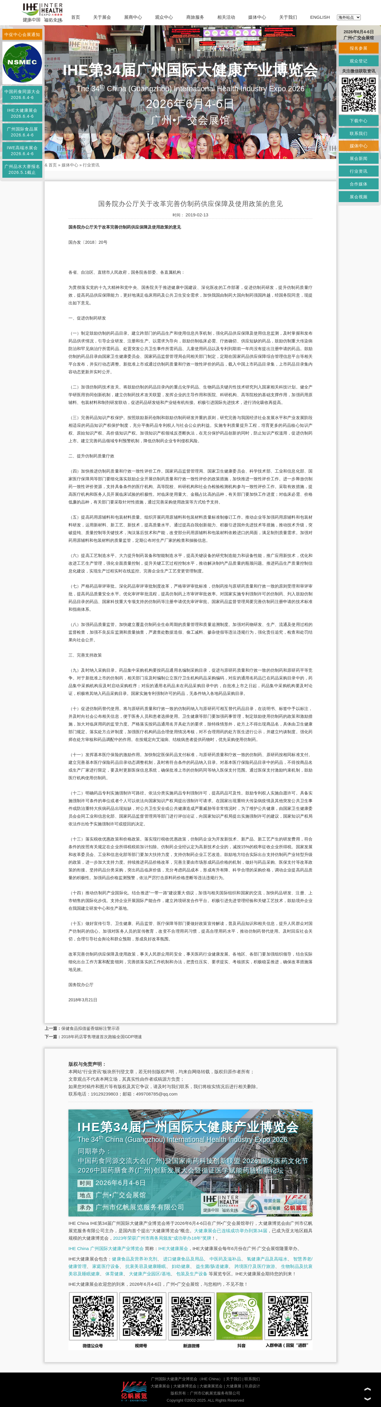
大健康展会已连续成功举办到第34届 (230, 1230)
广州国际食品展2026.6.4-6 (22, 132)
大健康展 (233, 1386)
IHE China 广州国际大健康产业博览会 (106, 1248)
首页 (75, 17)
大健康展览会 (211, 1386)
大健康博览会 (184, 1386)
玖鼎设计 (252, 1386)
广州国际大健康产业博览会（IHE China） (187, 1379)
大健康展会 (160, 1386)
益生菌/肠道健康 (212, 1266)
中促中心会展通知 (22, 34)
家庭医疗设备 (105, 1266)
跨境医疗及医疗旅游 (255, 1266)
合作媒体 (359, 184)
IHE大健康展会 (173, 1248)
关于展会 (102, 17)
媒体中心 (257, 17)
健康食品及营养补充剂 (134, 1258)
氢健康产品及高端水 (267, 1258)
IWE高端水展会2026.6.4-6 (22, 150)
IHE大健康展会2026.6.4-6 (22, 113)
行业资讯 (91, 165)
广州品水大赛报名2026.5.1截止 (22, 169)
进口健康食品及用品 (183, 1258)
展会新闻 (359, 158)
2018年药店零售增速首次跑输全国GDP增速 (101, 1036)
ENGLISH (320, 17)
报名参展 (359, 48)
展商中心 (133, 17)
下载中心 (359, 120)
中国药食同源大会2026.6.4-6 (22, 94)
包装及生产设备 (191, 1273)
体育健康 (114, 1273)
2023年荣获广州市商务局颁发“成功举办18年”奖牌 (162, 1238)
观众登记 (359, 61)
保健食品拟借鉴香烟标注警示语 (90, 1028)
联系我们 (252, 1379)
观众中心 (164, 17)
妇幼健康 (181, 1266)
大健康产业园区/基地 (149, 1273)
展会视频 (359, 196)
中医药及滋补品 (225, 1258)
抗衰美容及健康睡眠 (145, 1266)
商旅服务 (195, 17)
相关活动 (226, 17)
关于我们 (288, 17)
